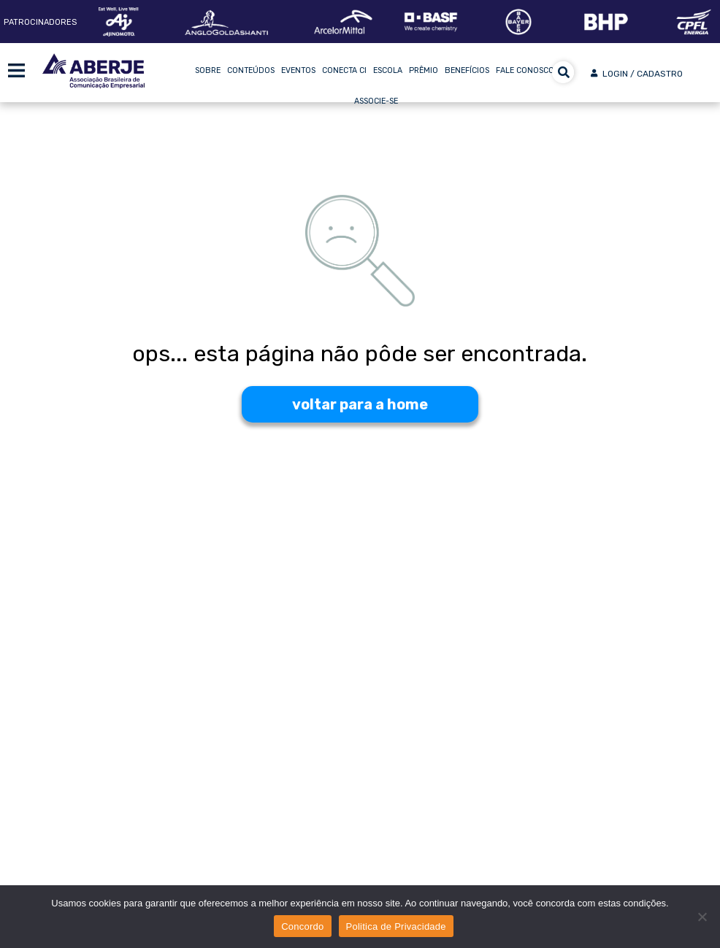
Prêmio (423, 70)
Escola (387, 70)
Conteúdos (251, 70)
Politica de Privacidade (396, 926)
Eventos (298, 70)
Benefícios (467, 70)
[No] (701, 916)
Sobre (208, 70)
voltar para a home (360, 404)
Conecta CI (344, 70)
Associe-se (376, 101)
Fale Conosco (525, 70)
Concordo (302, 926)
